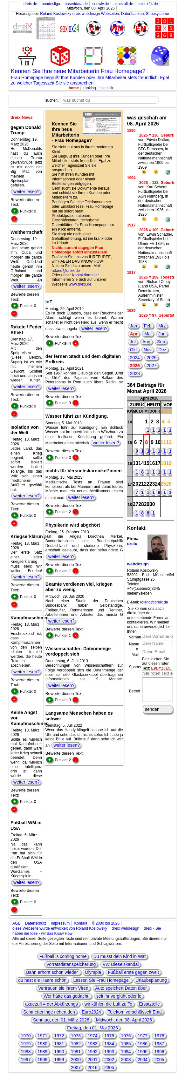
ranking (89, 88)
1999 (59, 1059)
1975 (109, 1035)
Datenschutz (35, 923)
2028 (135, 373)
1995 (142, 1051)
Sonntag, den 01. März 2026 (61, 1019)
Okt (133, 349)
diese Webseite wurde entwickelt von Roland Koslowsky (59, 928)
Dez (162, 349)
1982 (76, 1043)
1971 (42, 1035)
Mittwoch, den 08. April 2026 (124, 1019)
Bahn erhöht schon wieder (52, 972)
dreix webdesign (125, 928)
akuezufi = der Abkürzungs (51, 1004)
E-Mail (136, 652)
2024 (135, 357)
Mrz (162, 325)
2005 (159, 1059)
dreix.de (30, 4)
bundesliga (51, 4)
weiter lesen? (26, 191)
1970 (26, 1035)
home (74, 88)
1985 (126, 1043)
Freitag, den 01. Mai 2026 (92, 1027)
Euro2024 (91, 1011)
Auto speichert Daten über (121, 988)
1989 (42, 1051)
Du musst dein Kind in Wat (119, 956)
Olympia (93, 972)
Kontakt (80, 923)
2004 (142, 1059)
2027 (151, 365)
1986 (142, 1043)
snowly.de (100, 4)
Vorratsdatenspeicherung (71, 964)
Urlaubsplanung (151, 980)
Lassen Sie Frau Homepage (101, 980)
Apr (134, 333)
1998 (42, 1059)
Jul (133, 341)
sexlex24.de (148, 4)
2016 (92, 1067)
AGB (16, 923)
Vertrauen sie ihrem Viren (63, 988)
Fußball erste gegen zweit (133, 972)
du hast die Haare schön (42, 980)
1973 (76, 1035)
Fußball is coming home (63, 956)
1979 (26, 1043)
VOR (168, 404)
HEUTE (154, 404)
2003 (126, 1059)
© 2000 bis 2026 (106, 923)
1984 (109, 1043)
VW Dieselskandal (121, 964)
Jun (162, 333)
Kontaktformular (85, 275)
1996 (159, 1051)
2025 (151, 357)
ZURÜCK (139, 404)
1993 (109, 1051)
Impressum (60, 923)
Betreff (134, 693)
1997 (26, 1059)
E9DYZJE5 (160, 668)
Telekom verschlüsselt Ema (135, 1011)
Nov (148, 349)
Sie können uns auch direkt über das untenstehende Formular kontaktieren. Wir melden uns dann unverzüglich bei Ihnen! (149, 620)
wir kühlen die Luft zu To (108, 1004)
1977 (142, 1035)
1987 (159, 1043)
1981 (59, 1043)
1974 (92, 1035)
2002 (109, 1059)
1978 (159, 1035)
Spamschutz (139, 667)
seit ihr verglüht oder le (118, 996)
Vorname (136, 637)
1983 (92, 1043)
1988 (26, 1051)
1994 (126, 1051)
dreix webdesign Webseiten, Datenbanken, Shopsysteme (120, 13)
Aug (146, 341)
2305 (109, 1067)
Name (134, 644)
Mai (148, 333)
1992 (92, 1051)
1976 (126, 1035)
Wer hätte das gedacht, (67, 996)
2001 (92, 1059)
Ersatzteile (149, 1004)
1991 (76, 1051)
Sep (161, 341)
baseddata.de (76, 4)
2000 (76, 1059)
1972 (59, 1035)
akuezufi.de (123, 4)
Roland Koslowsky (55, 13)
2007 (76, 1067)
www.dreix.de (80, 284)
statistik (106, 88)
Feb (148, 325)
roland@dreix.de (66, 270)
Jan (133, 325)
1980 (42, 1043)
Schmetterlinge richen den (49, 1011)
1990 (59, 1051)
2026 (135, 365)
